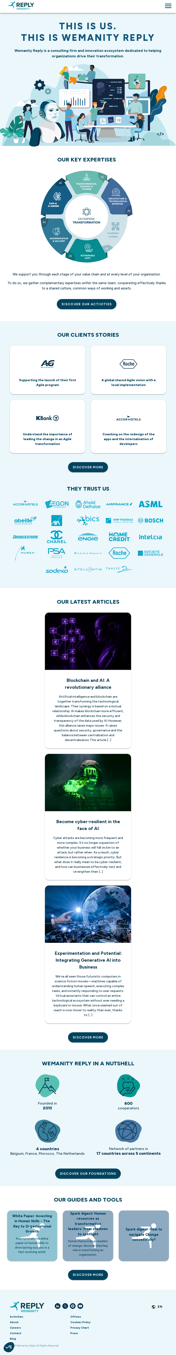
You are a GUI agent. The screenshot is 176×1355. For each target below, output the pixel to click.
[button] (8, 1347)
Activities (16, 1316)
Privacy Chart (79, 1327)
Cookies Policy (80, 1322)
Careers (15, 1327)
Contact (15, 1333)
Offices (75, 1316)
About (14, 1322)
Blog (13, 1338)
